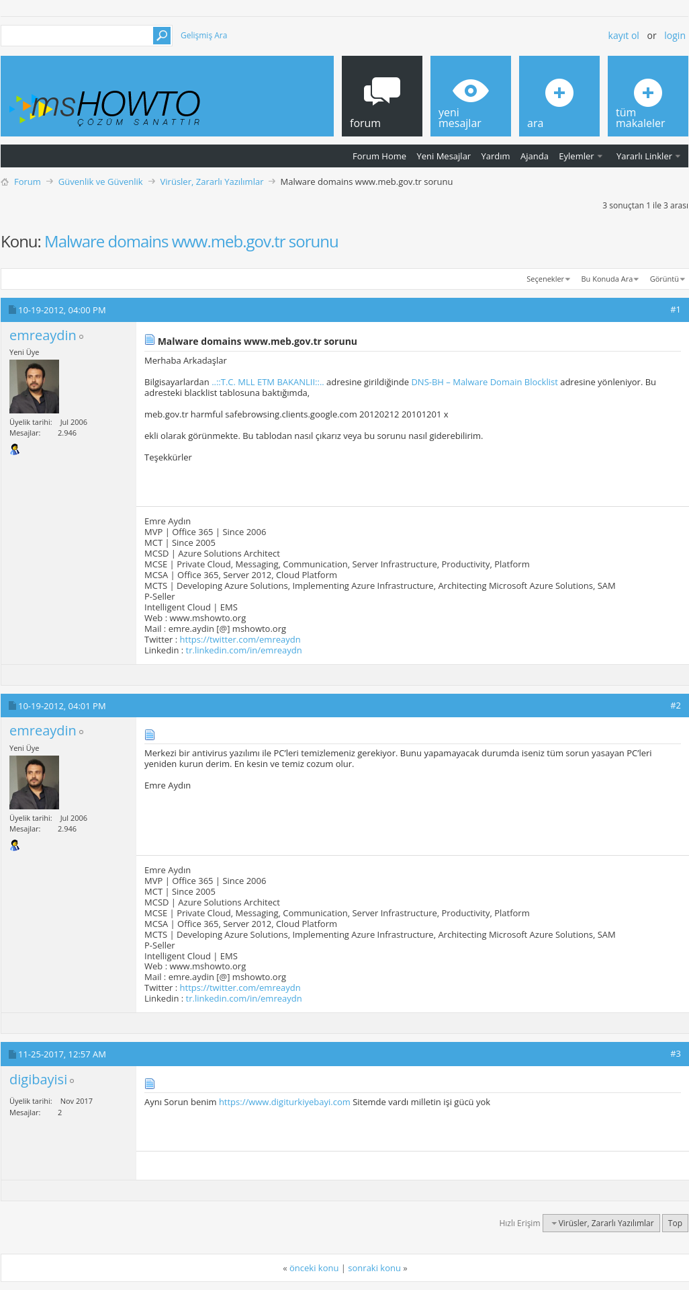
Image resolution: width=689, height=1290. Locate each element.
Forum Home (379, 156)
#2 (675, 705)
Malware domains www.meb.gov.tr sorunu (191, 241)
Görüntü (664, 279)
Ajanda (534, 156)
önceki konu (313, 1268)
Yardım (495, 156)
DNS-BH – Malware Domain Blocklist (484, 382)
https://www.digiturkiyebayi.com (285, 1102)
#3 (675, 1053)
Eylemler (576, 156)
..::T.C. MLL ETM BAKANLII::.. (268, 382)
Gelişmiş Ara (204, 35)
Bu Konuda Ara (607, 279)
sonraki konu (374, 1268)
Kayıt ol (623, 35)
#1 (675, 309)
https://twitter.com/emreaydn (240, 639)
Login (675, 35)
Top (675, 1223)
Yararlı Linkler (644, 156)
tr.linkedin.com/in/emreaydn (244, 650)
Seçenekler (545, 279)
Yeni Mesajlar (443, 156)
